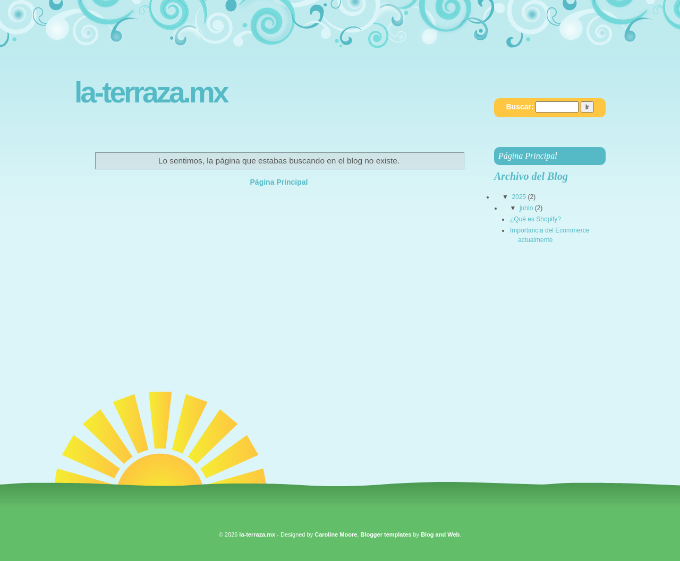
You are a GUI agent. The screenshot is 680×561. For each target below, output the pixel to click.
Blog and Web (440, 534)
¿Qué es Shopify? (535, 219)
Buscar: (519, 106)
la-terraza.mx (150, 92)
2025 (519, 197)
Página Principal (279, 182)
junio (526, 208)
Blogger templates (385, 534)
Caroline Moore (335, 534)
